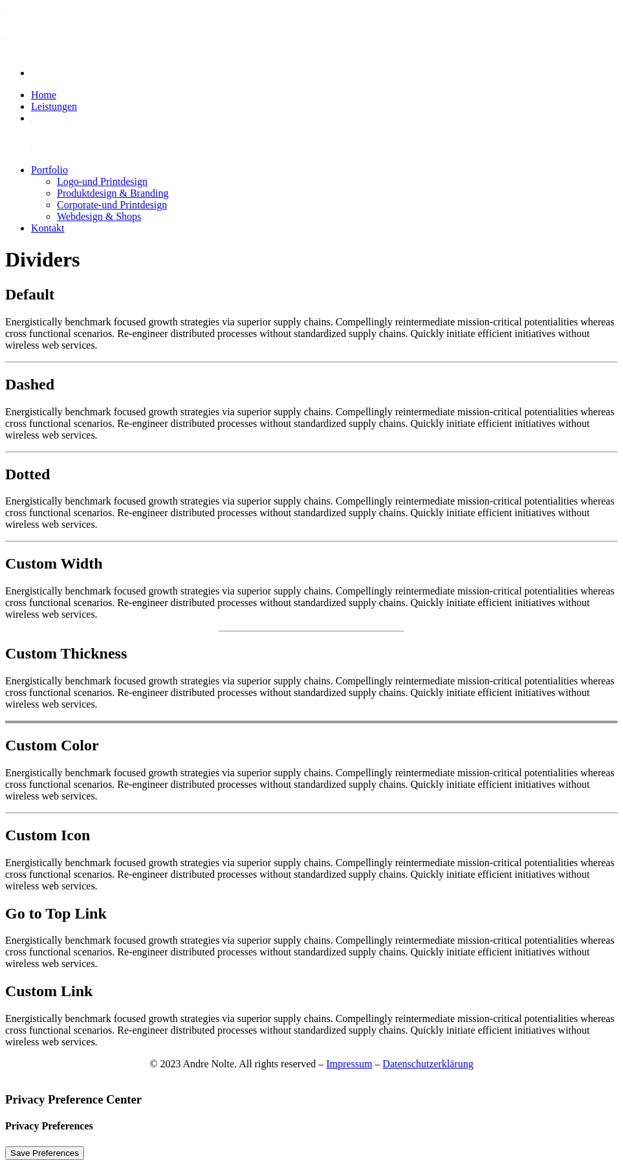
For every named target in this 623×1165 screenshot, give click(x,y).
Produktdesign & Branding (112, 193)
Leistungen (54, 106)
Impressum (349, 1063)
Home (43, 94)
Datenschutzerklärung (427, 1063)
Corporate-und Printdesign (112, 204)
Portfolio (49, 169)
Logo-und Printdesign (102, 181)
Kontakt (48, 228)
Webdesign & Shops (99, 216)
